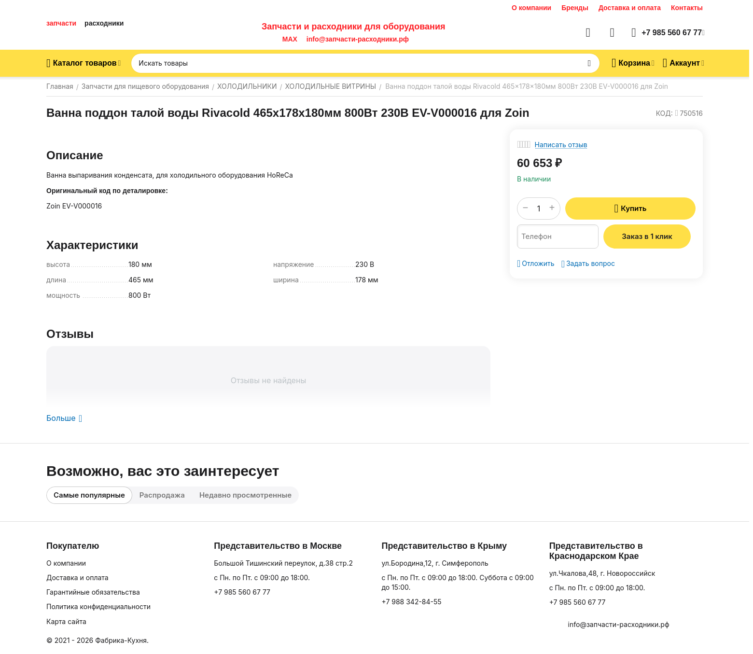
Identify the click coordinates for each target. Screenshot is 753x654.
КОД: (664, 113)
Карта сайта (66, 621)
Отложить (536, 263)
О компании (531, 8)
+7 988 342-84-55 (411, 602)
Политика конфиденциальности (98, 606)
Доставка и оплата (630, 8)
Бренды (574, 8)
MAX (288, 39)
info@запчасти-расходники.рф (358, 39)
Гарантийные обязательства (93, 592)
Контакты (687, 8)
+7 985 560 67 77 (242, 592)
